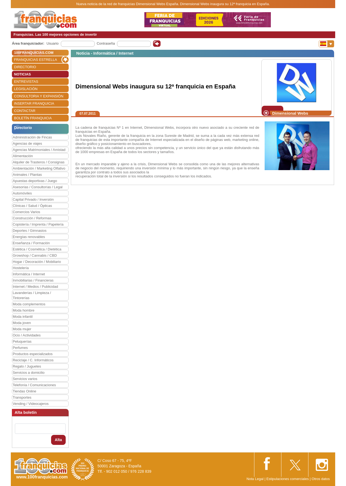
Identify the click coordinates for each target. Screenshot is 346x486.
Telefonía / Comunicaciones (34, 385)
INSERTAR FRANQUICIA (34, 103)
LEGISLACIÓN (26, 89)
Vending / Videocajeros (31, 404)
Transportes (22, 397)
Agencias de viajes (27, 143)
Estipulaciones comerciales (288, 479)
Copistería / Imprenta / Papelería (38, 224)
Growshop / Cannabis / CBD (35, 255)
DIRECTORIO (25, 67)
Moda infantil (23, 317)
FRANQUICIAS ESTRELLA (35, 60)
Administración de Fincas (32, 137)
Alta (58, 440)
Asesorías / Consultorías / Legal (37, 187)
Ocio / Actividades (27, 335)
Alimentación (23, 156)
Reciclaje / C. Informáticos (33, 360)
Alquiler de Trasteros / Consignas (38, 162)
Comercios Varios (26, 212)
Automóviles (22, 193)
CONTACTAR (24, 111)
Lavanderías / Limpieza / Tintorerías (32, 295)
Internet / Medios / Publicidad (35, 287)
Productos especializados (32, 354)
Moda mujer (22, 329)
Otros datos (321, 479)
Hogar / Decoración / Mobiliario (37, 262)
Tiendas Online (24, 391)
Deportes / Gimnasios (29, 231)
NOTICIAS (22, 74)
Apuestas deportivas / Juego (35, 181)
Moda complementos (29, 304)
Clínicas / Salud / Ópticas (32, 206)
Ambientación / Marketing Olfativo (39, 168)
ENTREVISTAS (26, 82)
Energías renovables (29, 237)
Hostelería (21, 268)
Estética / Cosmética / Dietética (37, 249)
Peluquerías (22, 341)
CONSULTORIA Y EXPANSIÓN (38, 96)
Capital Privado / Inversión (33, 199)
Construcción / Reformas (32, 218)
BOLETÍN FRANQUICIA (33, 118)
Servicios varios (25, 379)
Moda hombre (23, 310)
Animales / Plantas (27, 175)
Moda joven (22, 323)
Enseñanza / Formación (31, 243)
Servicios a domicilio (29, 373)
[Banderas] (326, 43)
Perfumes (20, 348)
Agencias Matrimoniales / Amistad (39, 150)
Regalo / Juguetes (27, 366)
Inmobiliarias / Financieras (33, 280)
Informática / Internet (29, 274)
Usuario (52, 43)
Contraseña (106, 43)
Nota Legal (255, 479)
